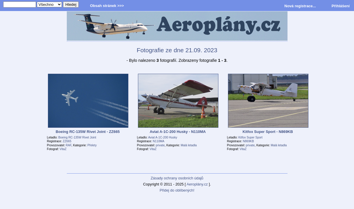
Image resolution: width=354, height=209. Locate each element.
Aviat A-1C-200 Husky (162, 137)
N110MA (158, 141)
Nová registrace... (300, 6)
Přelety (92, 145)
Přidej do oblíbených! (177, 190)
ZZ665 (67, 141)
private (160, 145)
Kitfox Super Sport (250, 137)
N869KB (248, 141)
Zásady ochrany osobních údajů (177, 178)
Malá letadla (189, 145)
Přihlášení (341, 6)
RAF (68, 145)
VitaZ (63, 149)
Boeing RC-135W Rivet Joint (77, 137)
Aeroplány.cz (197, 184)
